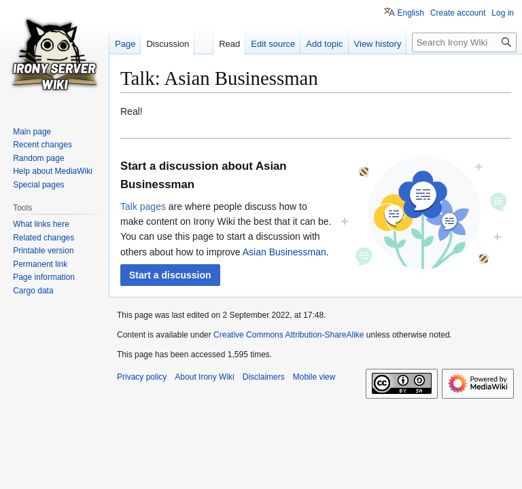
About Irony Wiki (204, 377)
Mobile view (314, 377)
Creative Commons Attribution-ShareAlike (288, 335)
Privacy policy (142, 377)
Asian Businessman (284, 252)
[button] (170, 275)
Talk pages (143, 206)
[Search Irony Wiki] (464, 42)
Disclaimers (264, 377)
